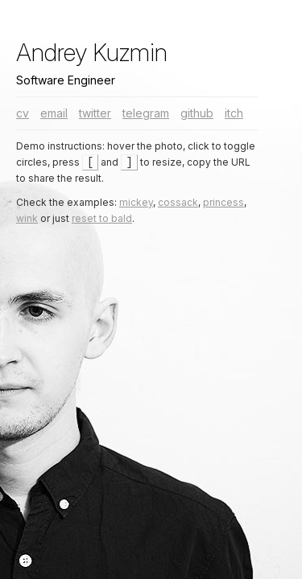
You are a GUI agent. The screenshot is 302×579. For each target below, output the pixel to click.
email (54, 113)
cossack (178, 203)
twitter (95, 113)
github (196, 113)
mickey (136, 203)
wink (27, 219)
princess (223, 203)
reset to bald (102, 219)
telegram (145, 113)
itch (234, 113)
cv (22, 113)
